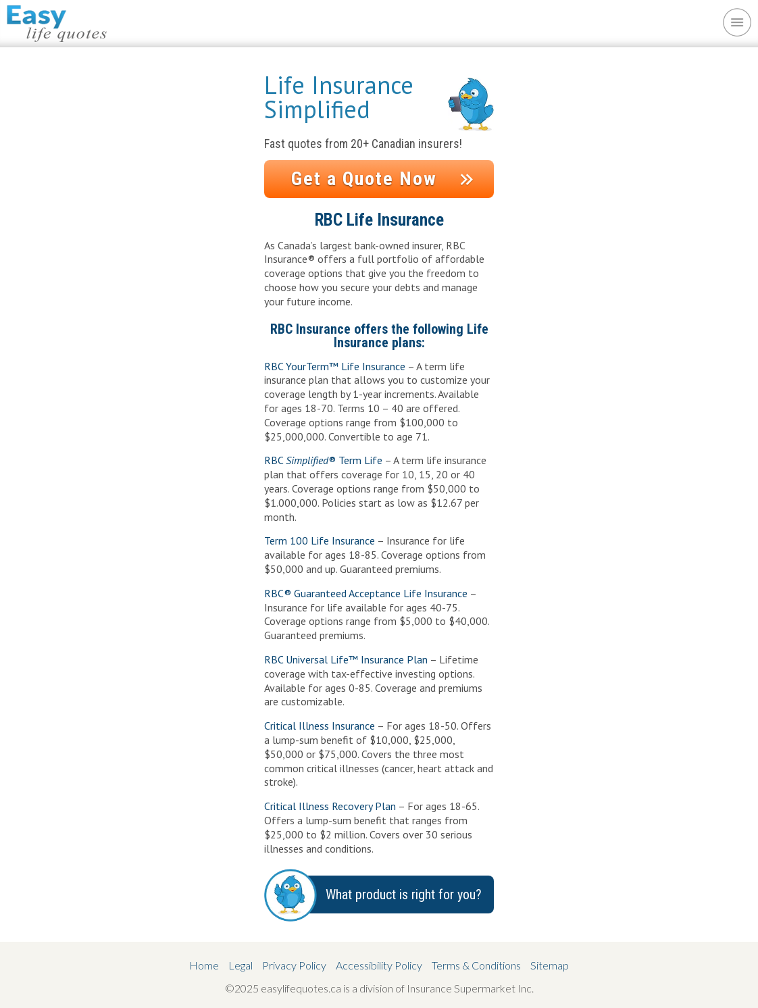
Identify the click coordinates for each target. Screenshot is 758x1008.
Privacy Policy (294, 965)
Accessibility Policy (379, 965)
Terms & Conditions (476, 965)
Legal (240, 965)
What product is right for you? (404, 894)
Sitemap (549, 965)
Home (204, 965)
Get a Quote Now (364, 179)
